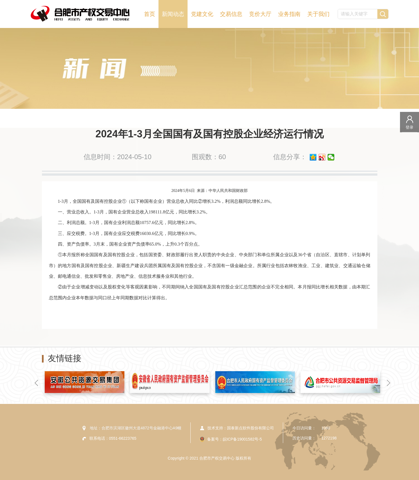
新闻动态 (173, 14)
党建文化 (202, 14)
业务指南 (289, 14)
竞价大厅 (260, 14)
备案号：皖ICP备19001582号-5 (234, 439)
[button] (36, 383)
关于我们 (318, 14)
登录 (409, 127)
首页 (149, 14)
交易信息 (231, 14)
